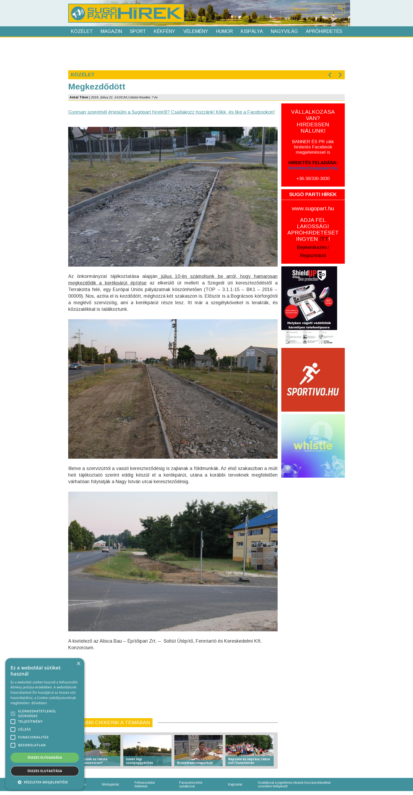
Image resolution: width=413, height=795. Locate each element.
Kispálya (252, 31)
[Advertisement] (206, 53)
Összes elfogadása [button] (44, 757)
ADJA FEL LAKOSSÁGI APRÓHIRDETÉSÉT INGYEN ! (313, 229)
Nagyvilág (284, 31)
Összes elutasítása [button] (44, 771)
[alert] (44, 724)
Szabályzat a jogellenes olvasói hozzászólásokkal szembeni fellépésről (294, 784)
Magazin (111, 31)
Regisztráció (313, 255)
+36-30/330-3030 (313, 178)
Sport (138, 31)
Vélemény (195, 31)
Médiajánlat (110, 784)
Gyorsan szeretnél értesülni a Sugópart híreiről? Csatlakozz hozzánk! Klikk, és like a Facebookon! (171, 112)
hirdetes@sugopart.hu (313, 168)
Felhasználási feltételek (145, 784)
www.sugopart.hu (313, 208)
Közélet (82, 31)
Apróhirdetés (324, 31)
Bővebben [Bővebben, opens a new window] (39, 703)
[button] (45, 781)
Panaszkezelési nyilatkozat (190, 784)
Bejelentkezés (312, 247)
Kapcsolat (235, 784)
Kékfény (164, 31)
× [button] (78, 664)
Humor (224, 31)
